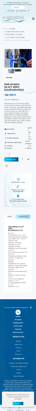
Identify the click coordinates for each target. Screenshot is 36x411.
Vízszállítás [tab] (23, 216)
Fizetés (18, 370)
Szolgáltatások (18, 323)
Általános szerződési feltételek (18, 363)
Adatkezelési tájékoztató (18, 366)
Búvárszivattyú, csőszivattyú (14, 34)
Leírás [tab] (9, 216)
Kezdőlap (12, 28)
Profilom (18, 348)
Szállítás (18, 373)
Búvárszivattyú (18, 332)
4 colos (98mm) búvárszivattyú (15, 37)
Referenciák (18, 326)
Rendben (18, 403)
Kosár (18, 351)
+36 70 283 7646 (18, 192)
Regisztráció (18, 344)
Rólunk (18, 316)
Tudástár (18, 329)
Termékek (18, 320)
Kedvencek (18, 354)
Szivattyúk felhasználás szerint (14, 31)
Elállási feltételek (18, 376)
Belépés (18, 341)
